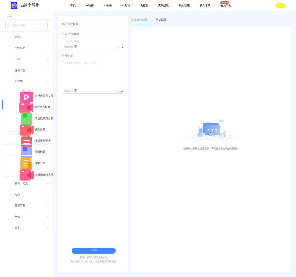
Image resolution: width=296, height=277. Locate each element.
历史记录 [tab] (161, 20)
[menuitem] (26, 39)
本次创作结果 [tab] (139, 20)
